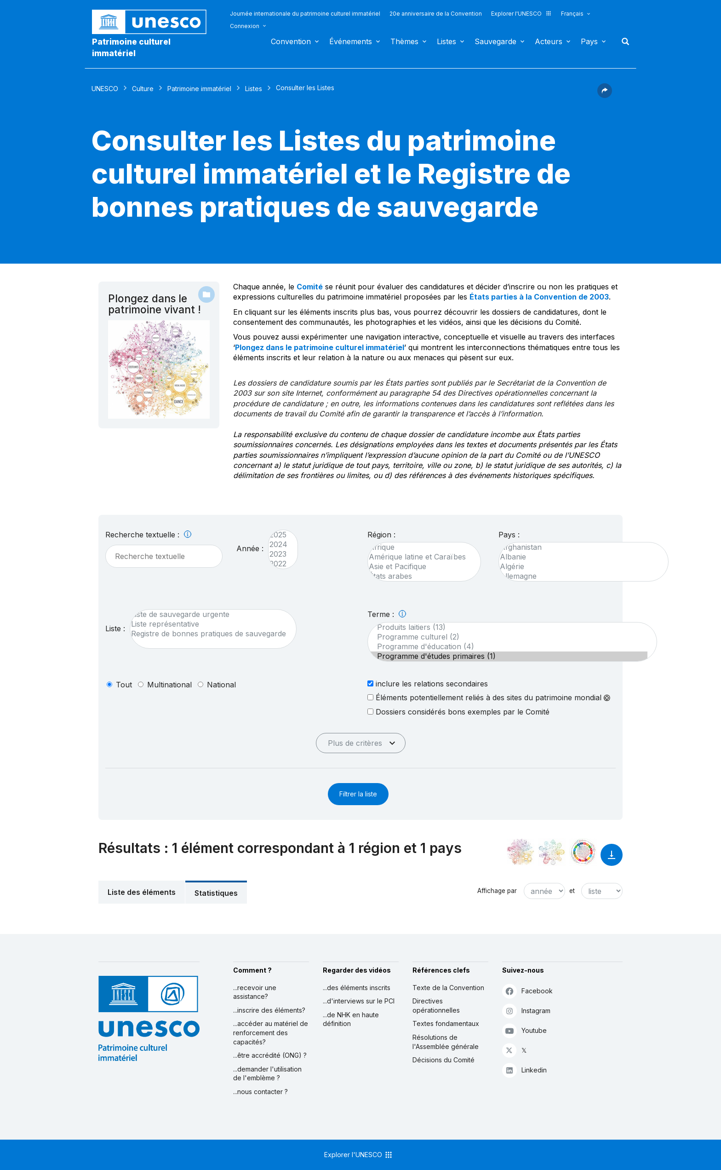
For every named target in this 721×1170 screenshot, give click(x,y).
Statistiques (216, 893)
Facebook (527, 991)
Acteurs (548, 41)
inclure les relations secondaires (427, 683)
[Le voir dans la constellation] (520, 852)
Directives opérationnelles (436, 1005)
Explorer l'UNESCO (521, 13)
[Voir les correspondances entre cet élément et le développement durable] (583, 852)
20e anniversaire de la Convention (435, 13)
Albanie (579, 557)
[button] (604, 95)
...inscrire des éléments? (269, 1010)
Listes (446, 41)
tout (124, 684)
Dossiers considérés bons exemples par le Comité (458, 711)
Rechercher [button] (622, 41)
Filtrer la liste (358, 794)
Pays (589, 41)
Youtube (524, 1030)
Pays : (509, 534)
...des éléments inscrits (356, 987)
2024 (278, 544)
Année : (249, 548)
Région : (381, 534)
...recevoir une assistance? (254, 992)
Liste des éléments (142, 892)
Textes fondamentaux (445, 1023)
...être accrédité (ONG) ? (270, 1055)
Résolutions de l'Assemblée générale (445, 1041)
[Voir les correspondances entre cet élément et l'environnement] (552, 852)
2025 (278, 535)
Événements (350, 41)
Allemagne (579, 576)
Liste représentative (208, 624)
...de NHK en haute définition (351, 1019)
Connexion (244, 26)
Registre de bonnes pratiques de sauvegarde (208, 634)
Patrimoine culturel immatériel (131, 47)
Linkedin (524, 1070)
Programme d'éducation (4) (507, 646)
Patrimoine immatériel (199, 88)
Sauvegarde (495, 41)
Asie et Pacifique (419, 566)
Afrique (419, 547)
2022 (278, 564)
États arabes (419, 576)
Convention (291, 41)
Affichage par (497, 890)
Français (572, 13)
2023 (278, 554)
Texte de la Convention (448, 987)
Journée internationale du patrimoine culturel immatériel (305, 13)
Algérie (579, 566)
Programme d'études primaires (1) (507, 656)
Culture (143, 88)
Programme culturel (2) (507, 637)
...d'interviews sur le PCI (359, 1001)
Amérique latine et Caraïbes (419, 557)
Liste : (115, 628)
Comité (310, 286)
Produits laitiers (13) (507, 627)
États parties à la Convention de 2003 (539, 296)
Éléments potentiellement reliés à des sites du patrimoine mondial (488, 697)
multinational (169, 684)
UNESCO (105, 88)
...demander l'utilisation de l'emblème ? (267, 1073)
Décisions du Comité (443, 1060)
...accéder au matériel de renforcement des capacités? (270, 1032)
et (572, 890)
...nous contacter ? (260, 1091)
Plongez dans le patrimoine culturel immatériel (319, 347)
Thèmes (404, 41)
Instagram (526, 1010)
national (221, 684)
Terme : (386, 614)
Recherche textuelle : (148, 534)
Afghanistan (579, 547)
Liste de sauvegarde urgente (208, 614)
